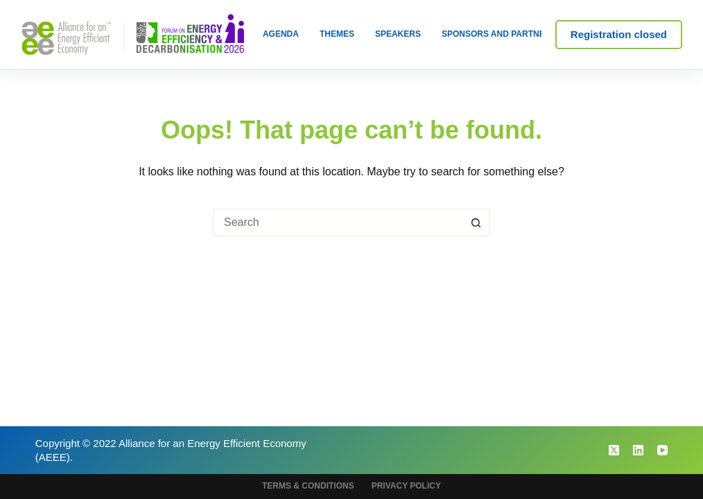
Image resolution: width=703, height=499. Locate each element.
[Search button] (476, 222)
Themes (337, 34)
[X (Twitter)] (614, 450)
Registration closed (619, 34)
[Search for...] (337, 222)
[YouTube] (662, 450)
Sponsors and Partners (499, 34)
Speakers (398, 34)
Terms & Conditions (308, 486)
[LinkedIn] (638, 450)
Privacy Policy (406, 486)
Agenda (281, 34)
